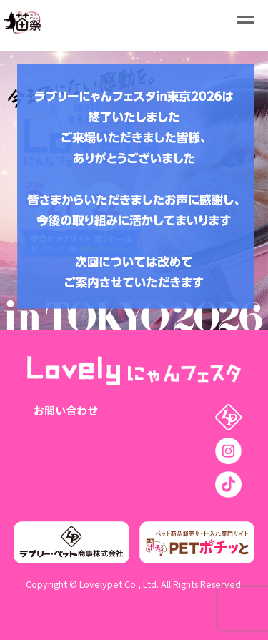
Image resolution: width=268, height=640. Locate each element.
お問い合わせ (66, 410)
